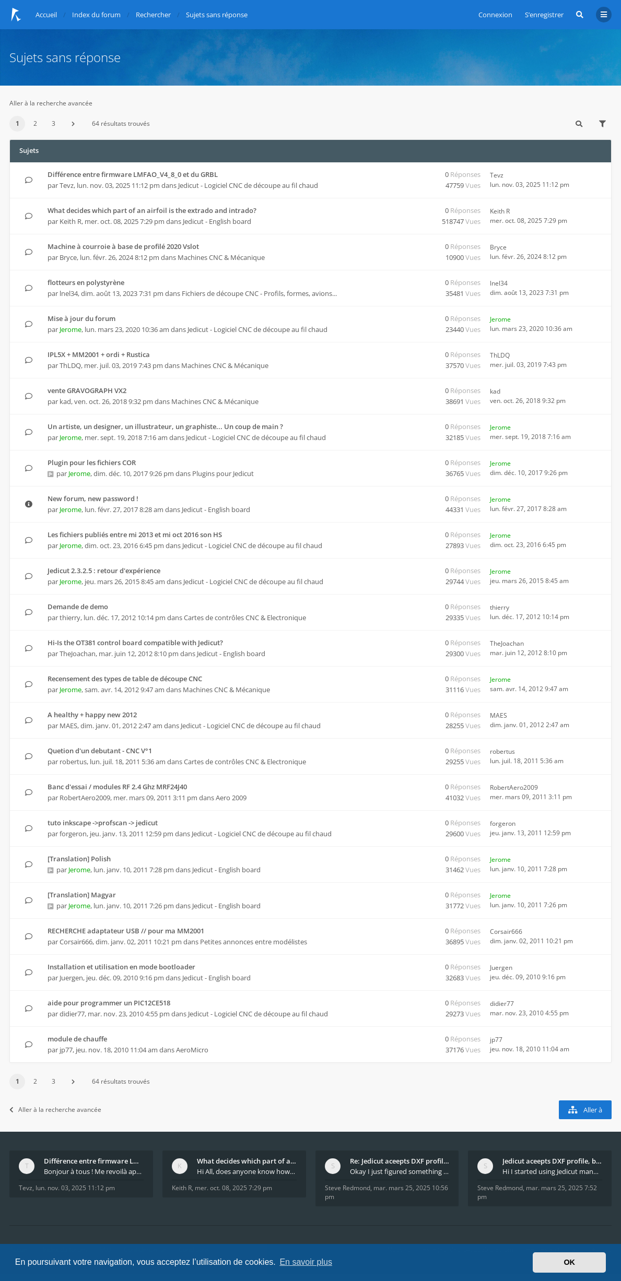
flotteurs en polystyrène (86, 282)
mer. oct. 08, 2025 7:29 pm (233, 1187)
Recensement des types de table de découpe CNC (125, 678)
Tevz (67, 185)
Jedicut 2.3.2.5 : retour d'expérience (104, 570)
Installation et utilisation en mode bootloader (121, 966)
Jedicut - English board (217, 221)
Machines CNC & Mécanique (221, 257)
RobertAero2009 (85, 797)
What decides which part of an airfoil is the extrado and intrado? (152, 210)
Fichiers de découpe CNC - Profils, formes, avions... (259, 293)
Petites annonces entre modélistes (253, 941)
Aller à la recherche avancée (50, 103)
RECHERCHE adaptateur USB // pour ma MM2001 (126, 930)
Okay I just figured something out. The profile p (400, 1171)
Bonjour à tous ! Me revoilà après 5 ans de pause (94, 1171)
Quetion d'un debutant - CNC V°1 (100, 750)
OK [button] (569, 1262)
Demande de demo (78, 606)
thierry (70, 617)
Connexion (495, 14)
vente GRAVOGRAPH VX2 (87, 390)
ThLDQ (70, 365)
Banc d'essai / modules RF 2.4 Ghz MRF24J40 (117, 786)
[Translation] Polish (79, 858)
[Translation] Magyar (82, 894)
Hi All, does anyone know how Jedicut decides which (247, 1171)
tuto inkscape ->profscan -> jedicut (103, 822)
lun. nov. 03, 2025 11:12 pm (75, 1187)
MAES (68, 725)
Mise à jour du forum (81, 318)
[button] (73, 123)
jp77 (66, 1049)
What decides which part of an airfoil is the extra (247, 1161)
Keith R (70, 221)
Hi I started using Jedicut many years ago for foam (552, 1171)
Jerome (70, 329)
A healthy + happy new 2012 (92, 714)
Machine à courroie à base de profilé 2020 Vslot (123, 246)
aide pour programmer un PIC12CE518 (109, 1002)
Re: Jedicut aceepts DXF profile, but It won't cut (400, 1161)
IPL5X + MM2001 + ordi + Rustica (99, 354)
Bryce (68, 257)
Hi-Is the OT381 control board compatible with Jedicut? (135, 642)
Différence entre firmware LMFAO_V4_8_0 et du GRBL (133, 174)
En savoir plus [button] (305, 1262)
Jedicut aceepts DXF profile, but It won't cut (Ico (552, 1161)
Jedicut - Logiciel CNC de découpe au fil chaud (248, 185)
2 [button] (35, 123)
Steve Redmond (347, 1187)
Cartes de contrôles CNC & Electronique (245, 617)
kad (65, 401)
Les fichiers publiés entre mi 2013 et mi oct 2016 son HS (135, 534)
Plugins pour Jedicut (223, 473)
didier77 (72, 1013)
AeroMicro (192, 1049)
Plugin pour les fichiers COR (92, 462)
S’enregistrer (544, 14)
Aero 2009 (231, 797)
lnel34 (69, 293)
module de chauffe (77, 1038)
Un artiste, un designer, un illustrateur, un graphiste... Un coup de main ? (165, 426)
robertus (73, 761)
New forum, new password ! (93, 498)
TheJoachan (78, 653)
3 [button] (53, 123)
